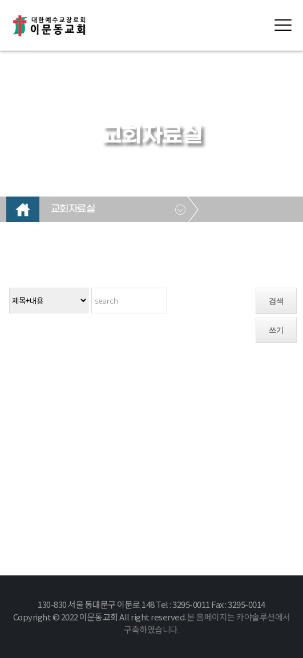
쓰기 (276, 330)
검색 (276, 301)
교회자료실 (73, 209)
